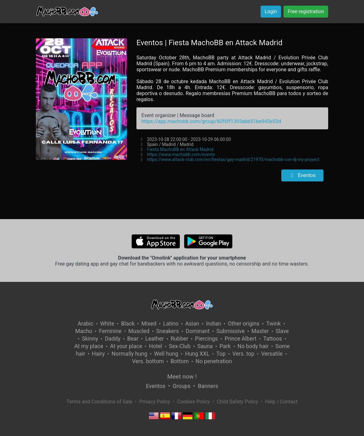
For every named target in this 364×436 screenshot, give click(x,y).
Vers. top (243, 354)
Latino (171, 323)
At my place (88, 346)
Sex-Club (179, 346)
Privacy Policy (154, 402)
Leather (154, 339)
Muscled (138, 331)
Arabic (85, 323)
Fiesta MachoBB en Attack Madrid (180, 149)
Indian (213, 323)
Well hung (166, 354)
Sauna (205, 346)
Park (224, 346)
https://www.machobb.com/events (181, 154)
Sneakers (167, 331)
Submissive (230, 331)
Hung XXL (197, 354)
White (107, 323)
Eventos (302, 175)
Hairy (98, 354)
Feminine (110, 331)
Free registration (306, 11)
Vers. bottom (148, 361)
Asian (192, 323)
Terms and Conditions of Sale (99, 402)
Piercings (206, 339)
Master (260, 331)
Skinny (90, 339)
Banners (208, 386)
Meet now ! (182, 376)
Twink (273, 323)
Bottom (180, 361)
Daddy (112, 339)
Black (128, 323)
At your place (126, 346)
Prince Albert (240, 339)
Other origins (243, 323)
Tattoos (272, 339)
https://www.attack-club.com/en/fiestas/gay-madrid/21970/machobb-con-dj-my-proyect (233, 159)
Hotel (155, 346)
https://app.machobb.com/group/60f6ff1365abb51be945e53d (211, 121)
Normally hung (129, 354)
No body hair (253, 346)
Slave (282, 331)
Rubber (179, 339)
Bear (133, 339)
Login (271, 11)
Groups (181, 386)
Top (221, 354)
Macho (83, 331)
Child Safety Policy (237, 402)
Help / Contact (281, 402)
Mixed (148, 323)
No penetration (214, 361)
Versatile (272, 354)
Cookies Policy (193, 402)
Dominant (198, 331)
